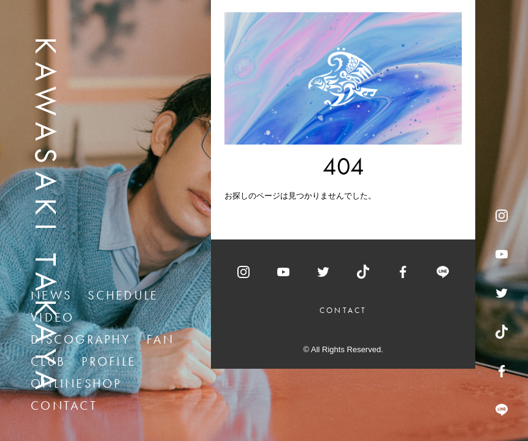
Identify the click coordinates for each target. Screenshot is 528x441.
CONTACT (64, 405)
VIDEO (52, 317)
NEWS (51, 295)
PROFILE (109, 361)
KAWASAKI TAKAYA (46, 217)
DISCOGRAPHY (81, 339)
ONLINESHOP (76, 383)
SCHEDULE (123, 295)
